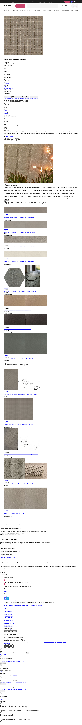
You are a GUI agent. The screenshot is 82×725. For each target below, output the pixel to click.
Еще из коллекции (26, 98)
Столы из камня (56, 10)
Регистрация (3, 654)
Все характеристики (9, 88)
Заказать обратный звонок (10, 631)
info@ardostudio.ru (8, 629)
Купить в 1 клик (25, 96)
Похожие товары (35, 98)
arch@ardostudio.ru (8, 626)
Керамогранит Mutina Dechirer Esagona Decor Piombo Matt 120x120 (20, 291)
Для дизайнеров (42, 1)
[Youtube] (12, 647)
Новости (6, 604)
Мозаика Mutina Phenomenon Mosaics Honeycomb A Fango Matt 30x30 (21, 394)
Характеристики (7, 98)
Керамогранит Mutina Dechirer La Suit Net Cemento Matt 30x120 (19, 246)
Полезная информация (41, 604)
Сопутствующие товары (67, 10)
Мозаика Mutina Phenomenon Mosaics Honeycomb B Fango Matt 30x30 (21, 454)
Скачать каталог (8, 136)
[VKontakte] (5, 647)
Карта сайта (7, 643)
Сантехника (27, 10)
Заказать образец (34, 96)
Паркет (44, 10)
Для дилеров (50, 1)
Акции (67, 1)
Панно (39, 10)
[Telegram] (9, 647)
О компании (11, 604)
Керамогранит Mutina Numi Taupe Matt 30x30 (15, 513)
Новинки (16, 605)
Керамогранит (7, 10)
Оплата (27, 1)
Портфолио (58, 1)
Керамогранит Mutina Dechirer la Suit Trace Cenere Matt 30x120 (19, 217)
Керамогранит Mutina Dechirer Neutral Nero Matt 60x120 (17, 329)
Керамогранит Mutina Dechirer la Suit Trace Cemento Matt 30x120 (19, 232)
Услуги (34, 1)
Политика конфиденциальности (11, 636)
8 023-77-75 (65, 5)
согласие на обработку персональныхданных (55, 642)
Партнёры (24, 605)
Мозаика (34, 10)
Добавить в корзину (17, 96)
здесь (44, 195)
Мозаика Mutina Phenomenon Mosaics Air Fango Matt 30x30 (18, 483)
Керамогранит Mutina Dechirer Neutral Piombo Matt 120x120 (18, 358)
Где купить (12, 1)
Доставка (20, 1)
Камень (49, 10)
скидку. (15, 675)
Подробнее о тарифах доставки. (8, 557)
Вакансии (33, 605)
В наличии (11, 605)
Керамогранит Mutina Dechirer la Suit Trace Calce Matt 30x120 (19, 261)
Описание (19, 98)
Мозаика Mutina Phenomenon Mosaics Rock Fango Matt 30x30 (19, 424)
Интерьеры (14, 98)
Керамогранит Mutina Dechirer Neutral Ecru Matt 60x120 (17, 310)
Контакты (22, 604)
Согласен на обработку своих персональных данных (13, 661)
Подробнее (6, 199)
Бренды (76, 10)
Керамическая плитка (17, 10)
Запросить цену (7, 96)
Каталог (20, 6)
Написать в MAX (8, 633)
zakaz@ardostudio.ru (77, 1)
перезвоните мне (64, 6)
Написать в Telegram (17, 633)
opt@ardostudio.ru (8, 620)
